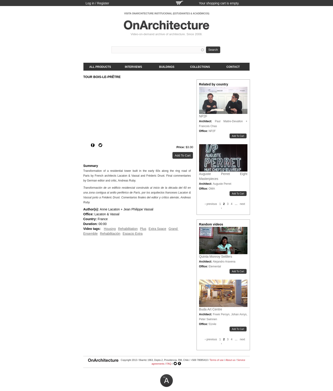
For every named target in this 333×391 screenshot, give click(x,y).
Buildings (166, 67)
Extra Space (157, 229)
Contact (233, 67)
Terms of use (217, 360)
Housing (110, 229)
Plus (143, 229)
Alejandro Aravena (224, 261)
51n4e (212, 324)
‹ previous (211, 204)
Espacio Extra (132, 233)
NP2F (203, 116)
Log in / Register (97, 3)
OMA (212, 188)
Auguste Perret (222, 183)
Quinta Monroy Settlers (215, 256)
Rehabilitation (128, 229)
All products (100, 67)
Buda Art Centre (210, 309)
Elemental (215, 266)
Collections (200, 67)
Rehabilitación (110, 233)
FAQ (168, 363)
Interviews (133, 67)
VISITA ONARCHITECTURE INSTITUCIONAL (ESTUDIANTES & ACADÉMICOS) (166, 13)
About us (230, 360)
